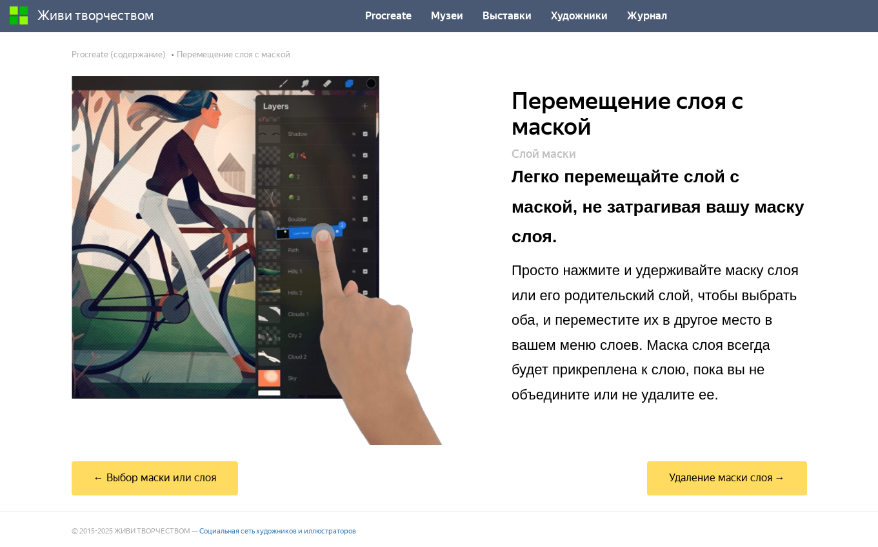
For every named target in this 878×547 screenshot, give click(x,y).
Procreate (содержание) (119, 54)
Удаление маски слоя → (727, 478)
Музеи (447, 16)
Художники (579, 16)
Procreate (388, 16)
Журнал (647, 16)
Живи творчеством (82, 15)
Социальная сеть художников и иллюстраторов (277, 531)
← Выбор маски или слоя (155, 478)
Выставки (507, 16)
